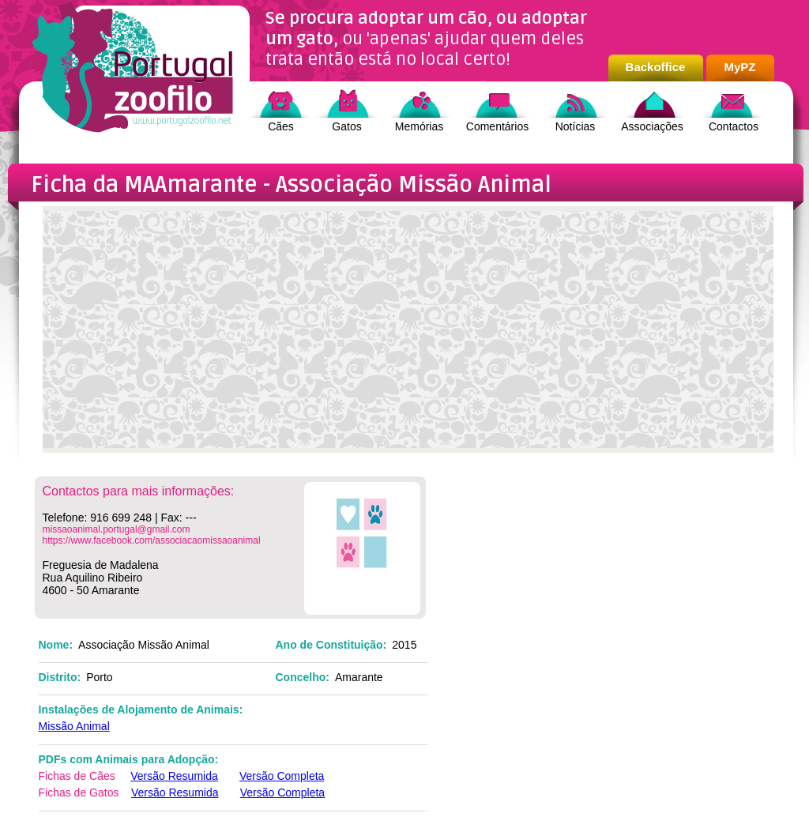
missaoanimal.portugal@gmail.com (116, 529)
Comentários (497, 126)
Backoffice (656, 66)
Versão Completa (281, 776)
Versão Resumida (174, 776)
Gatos (346, 126)
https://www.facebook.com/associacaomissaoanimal (152, 540)
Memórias (419, 126)
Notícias (575, 126)
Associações (652, 126)
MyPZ (739, 66)
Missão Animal (74, 726)
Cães (281, 126)
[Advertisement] (408, 337)
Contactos (733, 126)
